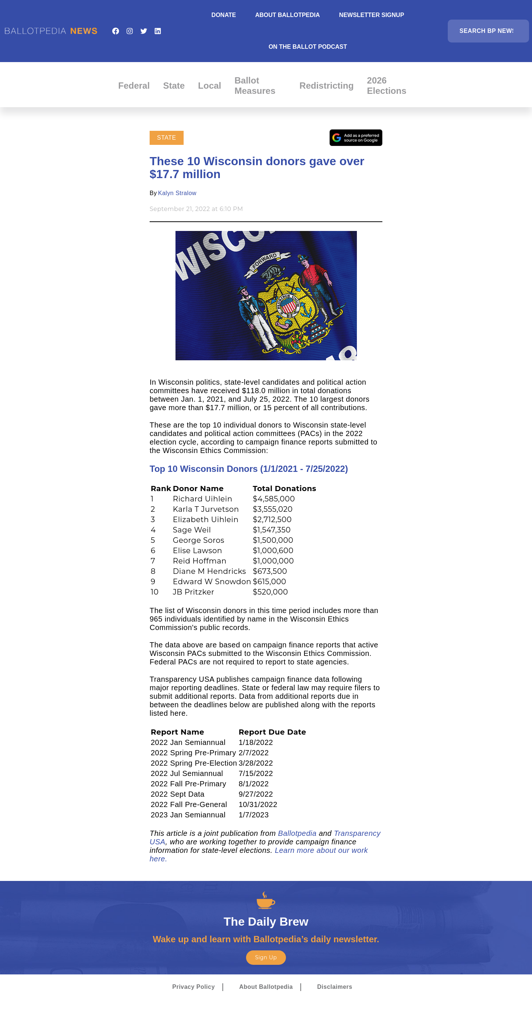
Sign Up (266, 957)
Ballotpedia (297, 833)
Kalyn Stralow (177, 193)
